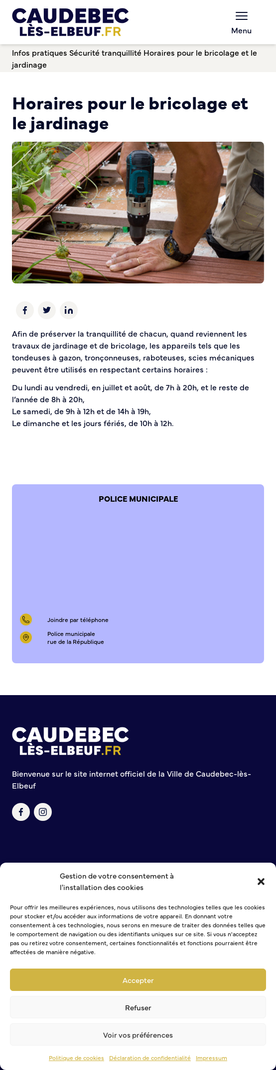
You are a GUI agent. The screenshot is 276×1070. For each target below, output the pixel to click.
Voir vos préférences (138, 1034)
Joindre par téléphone (78, 620)
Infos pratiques (39, 52)
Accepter (138, 980)
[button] (261, 882)
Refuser (138, 1007)
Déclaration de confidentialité (150, 1058)
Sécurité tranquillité (105, 52)
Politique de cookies (76, 1058)
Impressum (211, 1058)
